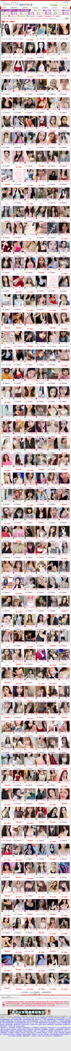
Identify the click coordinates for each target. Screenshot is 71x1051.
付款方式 (54, 7)
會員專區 (25, 7)
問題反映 (64, 7)
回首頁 (4, 7)
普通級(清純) (32, 16)
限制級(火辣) (13, 16)
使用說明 (45, 7)
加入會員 (35, 7)
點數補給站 (14, 7)
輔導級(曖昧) (23, 16)
